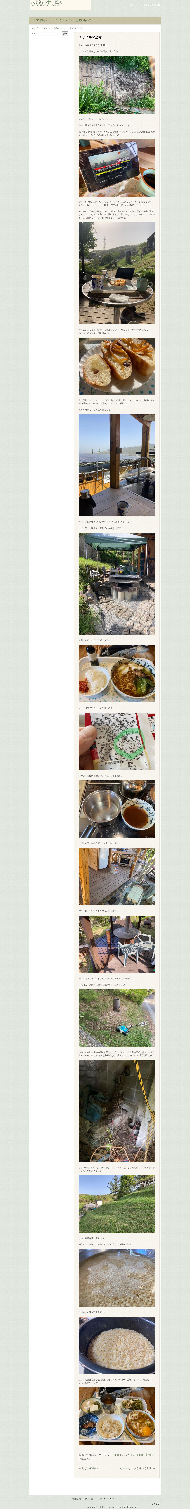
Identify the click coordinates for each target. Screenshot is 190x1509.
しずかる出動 (88, 1468)
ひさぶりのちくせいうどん (137, 1468)
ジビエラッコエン (62, 20)
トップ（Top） (39, 20)
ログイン (155, 1504)
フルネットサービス (60, 5)
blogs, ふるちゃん (125, 1454)
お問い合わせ (83, 20)
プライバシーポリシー (107, 1499)
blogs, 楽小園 (145, 1454)
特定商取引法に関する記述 (83, 1499)
